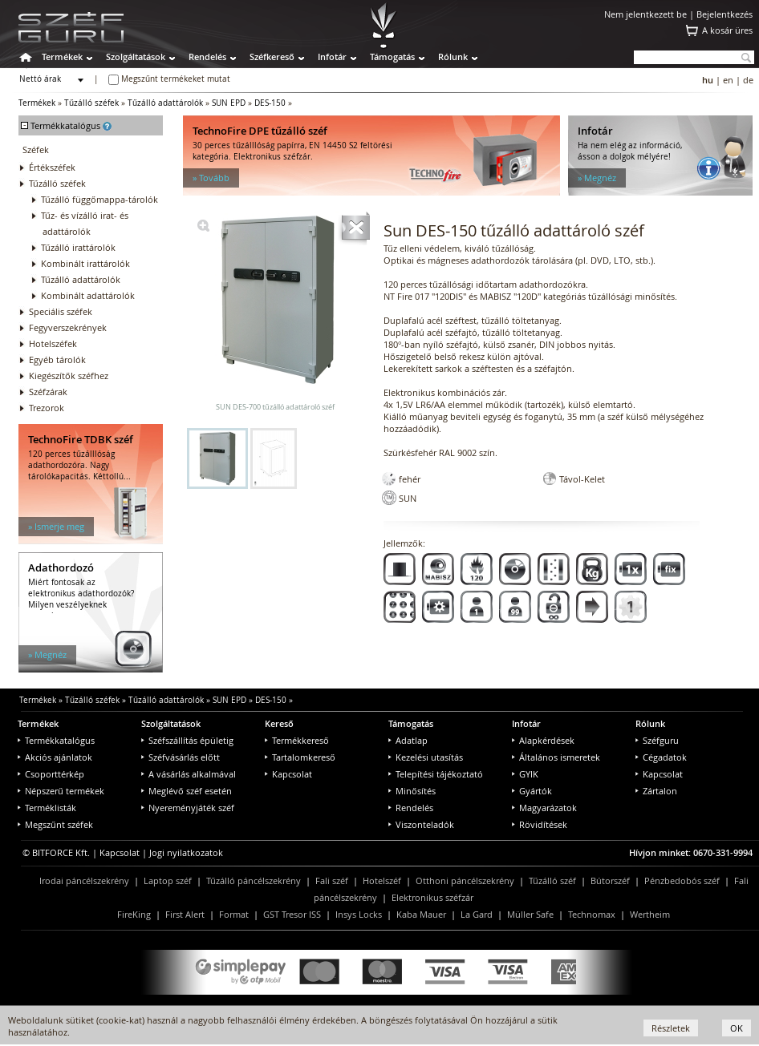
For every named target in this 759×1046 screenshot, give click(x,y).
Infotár (332, 56)
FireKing (134, 914)
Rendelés (207, 56)
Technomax (591, 914)
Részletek (670, 1028)
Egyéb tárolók (57, 359)
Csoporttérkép (51, 774)
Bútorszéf (610, 880)
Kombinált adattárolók (88, 295)
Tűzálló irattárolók (78, 247)
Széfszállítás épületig (187, 740)
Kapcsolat (288, 774)
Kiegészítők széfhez (68, 376)
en (728, 80)
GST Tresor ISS (292, 914)
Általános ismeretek (556, 757)
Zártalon (656, 791)
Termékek (62, 56)
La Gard (477, 914)
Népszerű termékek (61, 791)
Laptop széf (168, 880)
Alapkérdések (543, 740)
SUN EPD (229, 103)
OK (736, 1028)
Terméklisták (47, 808)
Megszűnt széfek (55, 824)
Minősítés (412, 791)
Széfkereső (272, 56)
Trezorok (46, 408)
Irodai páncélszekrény (84, 880)
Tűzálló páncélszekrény (253, 880)
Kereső (279, 723)
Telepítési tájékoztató (435, 774)
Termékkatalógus (56, 740)
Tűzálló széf (552, 880)
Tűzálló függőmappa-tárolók (99, 199)
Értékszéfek (52, 167)
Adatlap (408, 740)
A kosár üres (727, 30)
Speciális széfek (60, 311)
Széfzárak (48, 392)
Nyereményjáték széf (187, 808)
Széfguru (657, 740)
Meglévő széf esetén (186, 791)
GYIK (525, 774)
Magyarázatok (544, 808)
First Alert (185, 914)
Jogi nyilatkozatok (186, 852)
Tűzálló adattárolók (165, 103)
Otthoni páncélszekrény (465, 880)
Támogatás (392, 56)
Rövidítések (539, 824)
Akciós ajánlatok (55, 757)
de (748, 80)
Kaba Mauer (421, 914)
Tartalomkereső (300, 757)
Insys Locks (358, 914)
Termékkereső (297, 740)
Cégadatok (661, 757)
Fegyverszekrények (68, 327)
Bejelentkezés (724, 14)
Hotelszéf (382, 880)
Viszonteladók (421, 824)
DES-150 (270, 103)
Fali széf (331, 880)
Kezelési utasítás (425, 757)
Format (234, 914)
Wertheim (650, 914)
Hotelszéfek (53, 343)
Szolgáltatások (135, 56)
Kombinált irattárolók (85, 263)
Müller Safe (530, 914)
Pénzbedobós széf (682, 880)
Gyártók (532, 791)
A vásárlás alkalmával (188, 774)
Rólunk (453, 56)
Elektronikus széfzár (432, 897)
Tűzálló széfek (91, 103)
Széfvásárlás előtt (180, 757)
